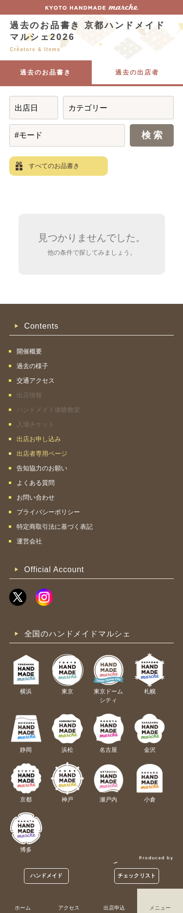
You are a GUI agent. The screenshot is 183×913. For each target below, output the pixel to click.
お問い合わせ (36, 497)
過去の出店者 (137, 72)
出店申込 (114, 908)
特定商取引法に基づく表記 (55, 526)
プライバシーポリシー (48, 512)
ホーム (23, 908)
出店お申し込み (39, 439)
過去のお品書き (45, 72)
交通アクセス (36, 380)
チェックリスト (137, 875)
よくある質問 (36, 482)
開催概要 (29, 351)
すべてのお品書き (54, 165)
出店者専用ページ (42, 453)
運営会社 (29, 541)
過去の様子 (32, 366)
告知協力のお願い (42, 468)
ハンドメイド (46, 875)
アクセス (69, 908)
